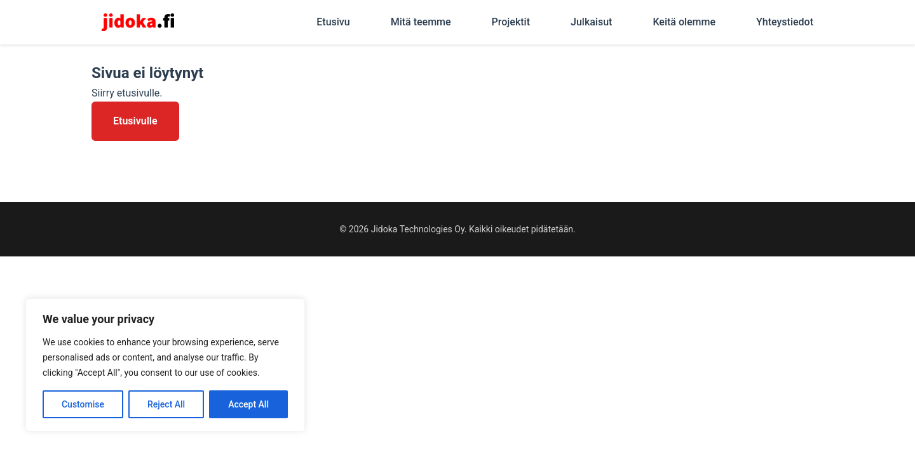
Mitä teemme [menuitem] (421, 22)
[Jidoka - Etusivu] (138, 22)
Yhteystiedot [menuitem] (784, 22)
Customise (83, 404)
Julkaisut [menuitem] (591, 22)
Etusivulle (135, 121)
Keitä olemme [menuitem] (684, 22)
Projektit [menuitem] (511, 22)
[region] (165, 365)
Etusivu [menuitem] (332, 22)
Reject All (166, 404)
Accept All (248, 404)
